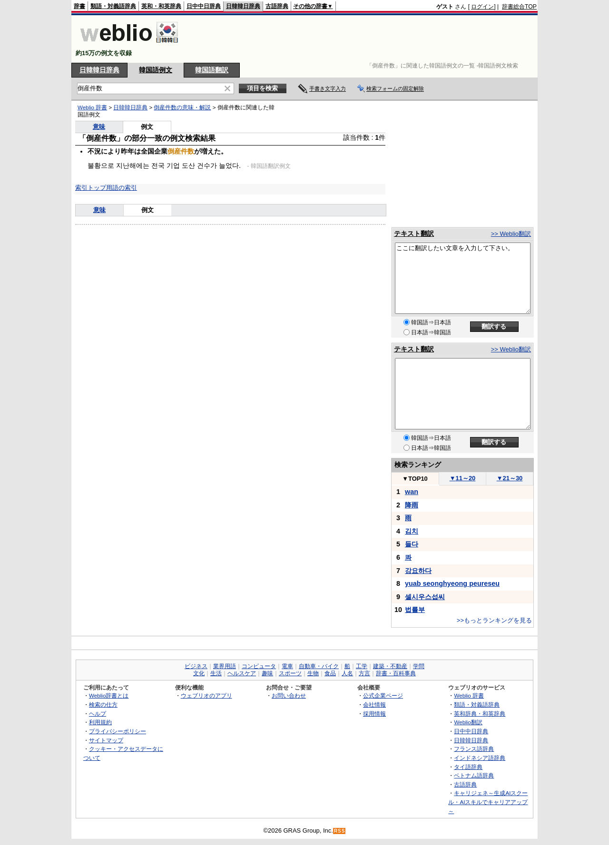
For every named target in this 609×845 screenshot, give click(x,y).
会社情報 (374, 704)
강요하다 (418, 570)
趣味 (267, 673)
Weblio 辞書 (92, 107)
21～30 (510, 478)
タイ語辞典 (468, 767)
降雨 (411, 505)
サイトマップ (106, 740)
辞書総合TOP (519, 6)
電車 (287, 666)
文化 (199, 673)
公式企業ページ (383, 695)
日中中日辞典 (204, 6)
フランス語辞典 (474, 749)
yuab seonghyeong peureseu (452, 583)
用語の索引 (121, 187)
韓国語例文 (155, 70)
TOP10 (415, 478)
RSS (339, 831)
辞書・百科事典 (396, 673)
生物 (313, 673)
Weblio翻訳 (468, 722)
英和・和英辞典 (161, 6)
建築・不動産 (390, 666)
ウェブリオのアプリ (206, 695)
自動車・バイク (319, 666)
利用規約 (100, 722)
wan (411, 491)
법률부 (415, 609)
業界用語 (224, 666)
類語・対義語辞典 (113, 6)
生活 (216, 673)
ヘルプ (97, 713)
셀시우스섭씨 (425, 597)
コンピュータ (259, 666)
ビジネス (196, 666)
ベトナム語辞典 (474, 775)
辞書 (79, 6)
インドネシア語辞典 (479, 758)
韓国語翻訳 (211, 70)
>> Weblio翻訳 (511, 233)
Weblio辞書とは (108, 695)
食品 (330, 673)
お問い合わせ (289, 695)
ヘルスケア (241, 673)
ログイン (482, 6)
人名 (347, 673)
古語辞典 (276, 6)
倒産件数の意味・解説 (182, 107)
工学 (361, 666)
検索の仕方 (103, 704)
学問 (418, 666)
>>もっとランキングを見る (494, 620)
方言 (364, 673)
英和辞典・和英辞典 (479, 713)
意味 (99, 126)
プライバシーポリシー (117, 731)
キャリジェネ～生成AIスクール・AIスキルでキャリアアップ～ (488, 802)
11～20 (463, 478)
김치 (411, 531)
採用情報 (374, 713)
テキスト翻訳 (414, 233)
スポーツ (290, 673)
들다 (411, 544)
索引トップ (90, 187)
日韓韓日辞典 (243, 6)
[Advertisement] (363, 39)
